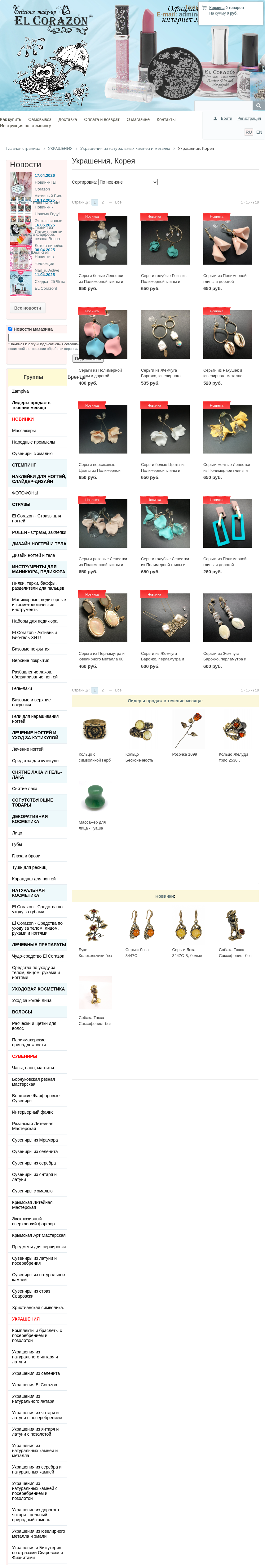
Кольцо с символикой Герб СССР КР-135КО (95, 760)
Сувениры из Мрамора (35, 1140)
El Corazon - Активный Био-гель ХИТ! (34, 635)
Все (118, 202)
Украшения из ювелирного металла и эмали (38, 1534)
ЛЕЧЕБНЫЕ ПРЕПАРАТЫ (39, 944)
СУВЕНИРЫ (24, 1056)
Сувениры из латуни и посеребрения (34, 1261)
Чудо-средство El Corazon (38, 956)
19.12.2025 (45, 200)
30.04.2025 (45, 250)
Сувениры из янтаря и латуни (34, 1177)
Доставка (67, 119)
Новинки (164, 896)
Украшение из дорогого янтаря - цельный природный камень (35, 1514)
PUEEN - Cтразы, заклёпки (39, 532)
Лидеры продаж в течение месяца (164, 700)
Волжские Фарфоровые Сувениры (36, 1098)
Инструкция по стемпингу (25, 125)
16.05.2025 (45, 225)
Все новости (27, 308)
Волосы (22, 1011)
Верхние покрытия (30, 660)
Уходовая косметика (38, 988)
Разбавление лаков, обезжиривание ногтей (35, 674)
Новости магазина (30, 329)
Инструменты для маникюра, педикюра (38, 569)
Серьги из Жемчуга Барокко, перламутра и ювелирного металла (224, 659)
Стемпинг (24, 465)
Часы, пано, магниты (33, 1067)
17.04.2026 (45, 175)
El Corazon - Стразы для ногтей (36, 518)
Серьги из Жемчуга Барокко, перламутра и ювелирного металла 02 (163, 659)
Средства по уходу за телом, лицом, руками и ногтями (36, 972)
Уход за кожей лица (31, 1000)
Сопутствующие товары (32, 802)
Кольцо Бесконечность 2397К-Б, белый (140, 760)
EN (259, 132)
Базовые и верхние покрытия (31, 702)
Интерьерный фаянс (33, 1112)
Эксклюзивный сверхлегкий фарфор (33, 1221)
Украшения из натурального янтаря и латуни (35, 1356)
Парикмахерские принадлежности (29, 1042)
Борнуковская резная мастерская (33, 1082)
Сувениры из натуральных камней (38, 1277)
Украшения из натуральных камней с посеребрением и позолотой (34, 1491)
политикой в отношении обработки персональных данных (54, 349)
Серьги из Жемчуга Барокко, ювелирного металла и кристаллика (163, 376)
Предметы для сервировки (39, 1246)
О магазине (138, 119)
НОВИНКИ (23, 419)
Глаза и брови (26, 855)
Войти (226, 118)
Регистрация (249, 118)
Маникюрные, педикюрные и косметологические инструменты (39, 604)
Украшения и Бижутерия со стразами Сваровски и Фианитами (37, 1552)
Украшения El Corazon (34, 1384)
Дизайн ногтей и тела (39, 543)
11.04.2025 (45, 274)
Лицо (17, 832)
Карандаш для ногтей (34, 878)
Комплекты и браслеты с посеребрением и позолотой (37, 1335)
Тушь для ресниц (29, 867)
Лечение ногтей (27, 749)
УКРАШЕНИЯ (26, 1319)
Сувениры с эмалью (32, 453)
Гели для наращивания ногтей (35, 719)
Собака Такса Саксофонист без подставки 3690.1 (235, 955)
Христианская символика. (38, 1307)
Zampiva (20, 391)
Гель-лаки (22, 688)
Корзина (216, 8)
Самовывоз (39, 119)
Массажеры (24, 430)
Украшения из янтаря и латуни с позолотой (35, 1432)
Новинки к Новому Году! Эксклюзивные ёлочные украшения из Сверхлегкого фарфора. (36, 221)
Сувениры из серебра (34, 1162)
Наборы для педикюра (35, 621)
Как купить (10, 119)
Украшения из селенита (36, 1373)
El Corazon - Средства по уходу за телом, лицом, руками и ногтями (37, 928)
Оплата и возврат (101, 119)
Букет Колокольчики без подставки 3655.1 (95, 955)
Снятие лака (25, 788)
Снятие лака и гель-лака (37, 775)
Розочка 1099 (184, 754)
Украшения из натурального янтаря (33, 1399)
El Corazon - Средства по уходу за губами (37, 909)
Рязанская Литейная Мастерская (32, 1126)
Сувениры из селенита (35, 1151)
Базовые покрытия (31, 648)
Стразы (21, 504)
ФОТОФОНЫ (25, 492)
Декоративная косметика (30, 819)
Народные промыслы (33, 442)
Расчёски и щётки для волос (34, 1026)
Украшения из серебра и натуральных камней (37, 1469)
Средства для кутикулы (35, 760)
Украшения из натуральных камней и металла (35, 1450)
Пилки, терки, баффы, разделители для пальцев (38, 586)
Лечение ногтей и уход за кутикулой (35, 735)
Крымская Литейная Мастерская (32, 1205)
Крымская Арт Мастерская (39, 1235)
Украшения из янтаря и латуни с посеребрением (37, 1415)
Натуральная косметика (28, 893)
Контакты (166, 119)
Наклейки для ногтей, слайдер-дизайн (39, 479)
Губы (17, 844)
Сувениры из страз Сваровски (31, 1294)
